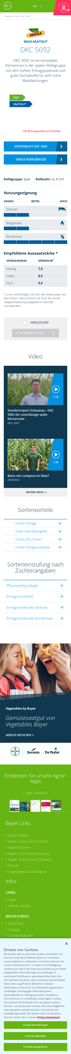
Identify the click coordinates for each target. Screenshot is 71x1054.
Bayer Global (18, 835)
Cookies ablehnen (35, 1036)
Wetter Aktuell (19, 905)
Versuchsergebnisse (31, 159)
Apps (12, 899)
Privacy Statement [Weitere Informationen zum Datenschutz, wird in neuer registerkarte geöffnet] (48, 1017)
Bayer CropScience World (28, 841)
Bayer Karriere (19, 847)
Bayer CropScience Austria (29, 853)
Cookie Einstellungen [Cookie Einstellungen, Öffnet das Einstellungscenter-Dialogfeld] (35, 1025)
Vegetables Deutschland (27, 871)
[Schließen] (66, 943)
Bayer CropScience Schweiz (30, 859)
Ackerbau (16, 923)
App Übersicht (37, 792)
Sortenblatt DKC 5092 (30, 146)
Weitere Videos (35, 492)
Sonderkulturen (21, 935)
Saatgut (14, 929)
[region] (35, 996)
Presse (14, 865)
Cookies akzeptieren (35, 1046)
